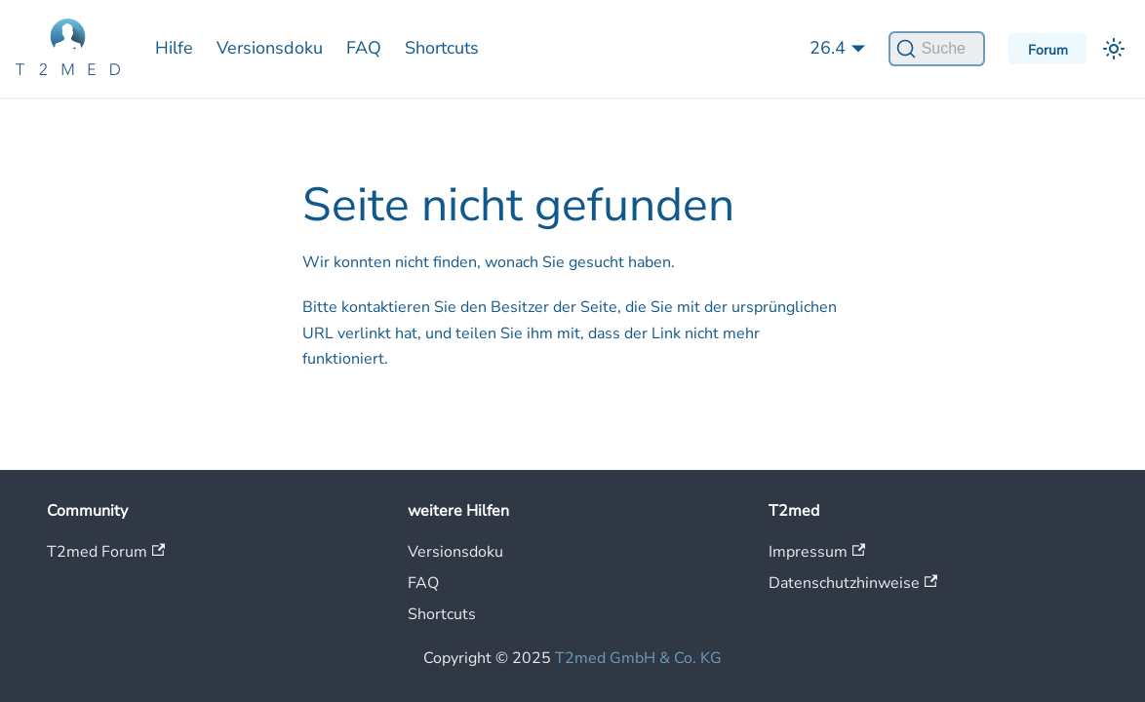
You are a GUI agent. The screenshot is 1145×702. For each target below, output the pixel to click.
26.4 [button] (827, 47)
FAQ (363, 47)
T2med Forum (106, 552)
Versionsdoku (270, 47)
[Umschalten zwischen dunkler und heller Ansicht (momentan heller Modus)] (1113, 48)
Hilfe (174, 47)
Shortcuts (442, 47)
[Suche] (936, 48)
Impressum (817, 552)
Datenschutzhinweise (853, 583)
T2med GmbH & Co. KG (638, 658)
